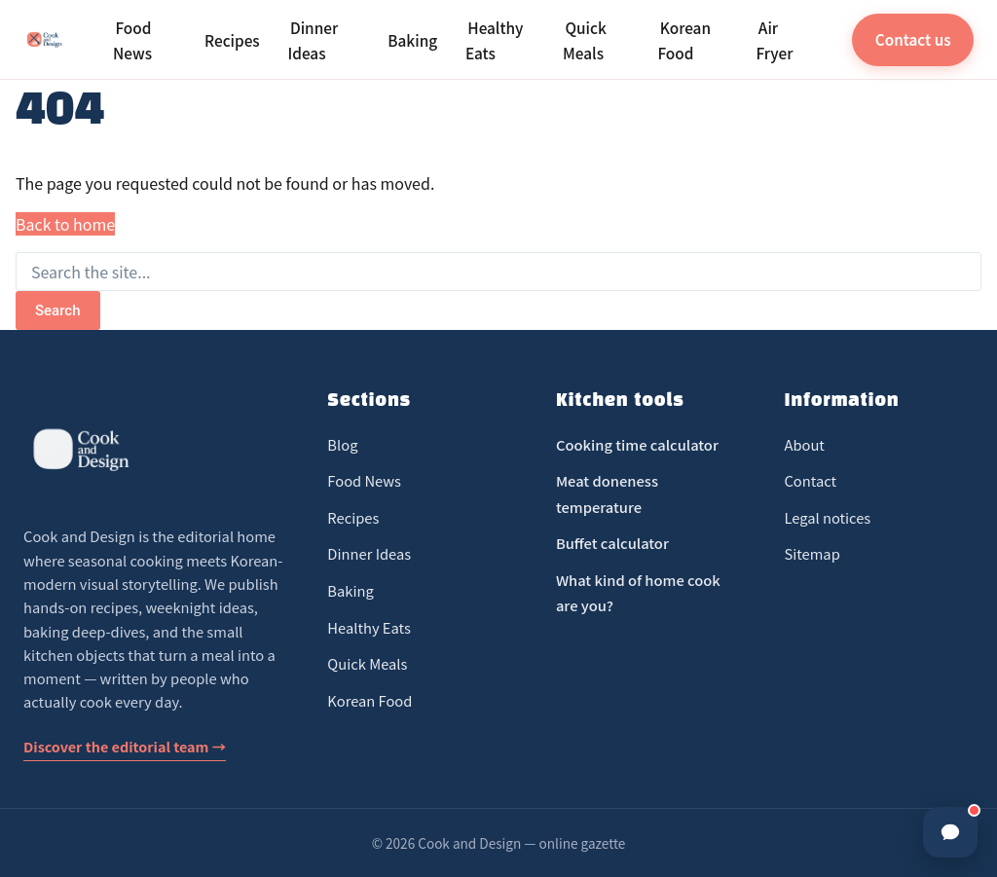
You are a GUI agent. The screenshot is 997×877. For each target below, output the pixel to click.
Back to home (65, 224)
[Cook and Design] (44, 39)
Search (58, 310)
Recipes (232, 40)
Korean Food (684, 39)
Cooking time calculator (637, 444)
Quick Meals (585, 39)
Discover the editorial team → (124, 746)
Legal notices (827, 517)
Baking (412, 40)
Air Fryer (774, 39)
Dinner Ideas (313, 39)
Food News (132, 39)
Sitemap (811, 553)
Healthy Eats (494, 39)
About (804, 444)
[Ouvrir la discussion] (950, 832)
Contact (810, 480)
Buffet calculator (612, 542)
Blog (342, 444)
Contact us (913, 39)
